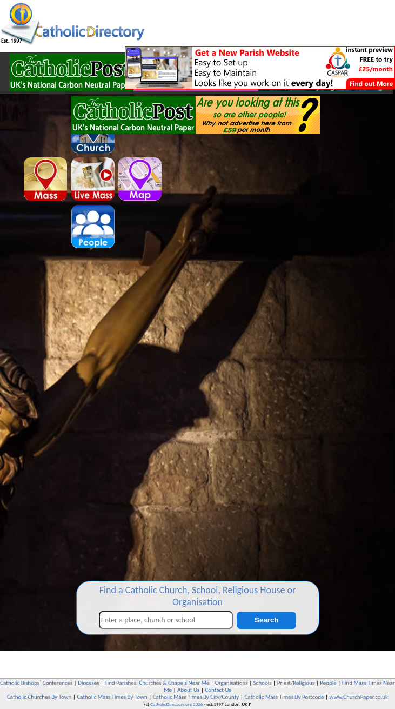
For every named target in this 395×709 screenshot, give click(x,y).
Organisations (231, 682)
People (328, 682)
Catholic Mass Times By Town (112, 696)
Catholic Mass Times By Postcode (284, 696)
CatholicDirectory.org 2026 (176, 704)
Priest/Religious (296, 682)
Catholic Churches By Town (39, 696)
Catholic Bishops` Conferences (36, 682)
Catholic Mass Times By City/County (196, 696)
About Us (188, 689)
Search (266, 620)
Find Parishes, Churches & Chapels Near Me (157, 682)
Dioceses (88, 682)
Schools (262, 682)
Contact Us (218, 689)
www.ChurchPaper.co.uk (359, 696)
